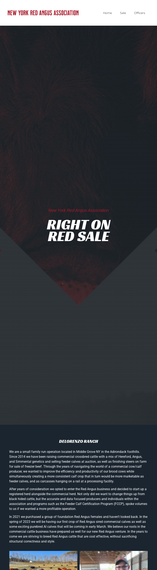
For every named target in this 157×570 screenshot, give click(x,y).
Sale (123, 13)
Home (107, 13)
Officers (139, 13)
